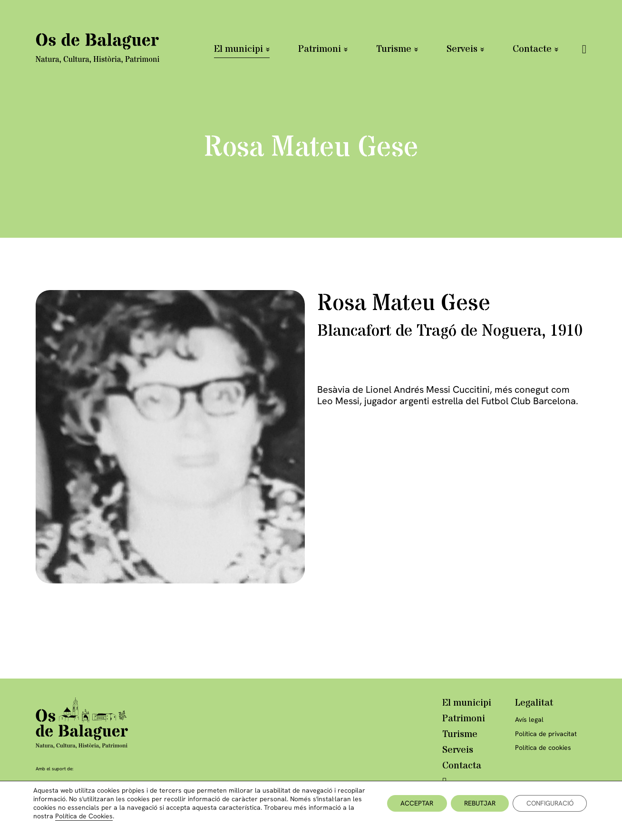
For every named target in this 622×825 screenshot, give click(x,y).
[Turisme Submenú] (416, 49)
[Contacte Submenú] (556, 49)
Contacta (461, 766)
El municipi (238, 49)
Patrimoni (319, 49)
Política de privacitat (546, 734)
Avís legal (529, 720)
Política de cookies (543, 748)
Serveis (462, 49)
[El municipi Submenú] (268, 49)
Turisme (393, 49)
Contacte (532, 49)
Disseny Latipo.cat (542, 807)
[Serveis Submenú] (482, 49)
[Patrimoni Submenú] (346, 49)
